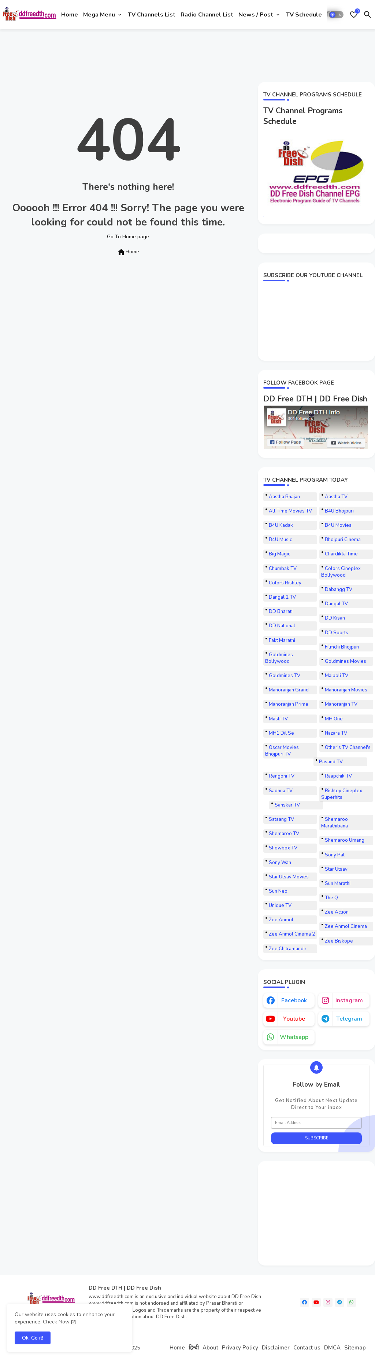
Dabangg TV (338, 589)
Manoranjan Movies (346, 690)
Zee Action (337, 912)
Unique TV (280, 905)
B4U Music (280, 539)
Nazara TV (336, 733)
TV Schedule (304, 15)
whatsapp (294, 1037)
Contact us (306, 1347)
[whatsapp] (351, 1302)
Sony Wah (280, 862)
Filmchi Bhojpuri (342, 647)
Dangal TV (336, 603)
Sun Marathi (337, 883)
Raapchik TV (338, 776)
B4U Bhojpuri (339, 511)
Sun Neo (278, 891)
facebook (294, 1000)
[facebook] (304, 1302)
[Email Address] (316, 1123)
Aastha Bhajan (284, 496)
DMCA (332, 1347)
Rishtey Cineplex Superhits (341, 794)
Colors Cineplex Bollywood (341, 572)
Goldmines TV (284, 675)
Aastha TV (336, 496)
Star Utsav (336, 869)
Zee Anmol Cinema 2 (292, 934)
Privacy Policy (240, 1347)
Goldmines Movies (345, 661)
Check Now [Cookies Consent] (56, 1321)
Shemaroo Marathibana (334, 822)
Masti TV (278, 719)
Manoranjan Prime (288, 704)
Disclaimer (276, 1347)
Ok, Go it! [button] (32, 1337)
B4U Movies (338, 525)
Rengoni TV (281, 776)
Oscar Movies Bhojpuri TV (282, 750)
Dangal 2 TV (282, 597)
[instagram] (328, 1302)
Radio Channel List (207, 15)
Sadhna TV (281, 790)
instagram (349, 1000)
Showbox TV (283, 848)
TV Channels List (151, 15)
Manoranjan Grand (289, 690)
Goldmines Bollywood (279, 658)
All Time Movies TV (290, 511)
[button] (336, 14)
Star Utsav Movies (289, 877)
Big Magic (279, 554)
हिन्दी (194, 1347)
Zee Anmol (281, 920)
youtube (294, 1019)
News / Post (255, 15)
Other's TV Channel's (348, 747)
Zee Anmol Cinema (346, 926)
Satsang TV (281, 819)
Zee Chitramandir (288, 948)
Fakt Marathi (282, 640)
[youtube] (316, 1302)
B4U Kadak (281, 525)
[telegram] (339, 1302)
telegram (349, 1019)
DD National (282, 625)
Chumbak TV (283, 568)
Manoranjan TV (341, 704)
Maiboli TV (336, 675)
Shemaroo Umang (344, 840)
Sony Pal (335, 855)
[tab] (70, 14)
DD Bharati (281, 611)
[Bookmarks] (354, 14)
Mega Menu (99, 15)
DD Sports (336, 632)
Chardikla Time (341, 554)
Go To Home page (128, 236)
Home (69, 15)
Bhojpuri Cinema (343, 539)
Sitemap (355, 1347)
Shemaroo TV (284, 833)
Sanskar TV (287, 805)
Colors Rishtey (285, 583)
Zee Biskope (339, 941)
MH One (334, 719)
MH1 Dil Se (281, 733)
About (210, 1347)
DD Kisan (335, 618)
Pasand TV (331, 762)
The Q (331, 898)
